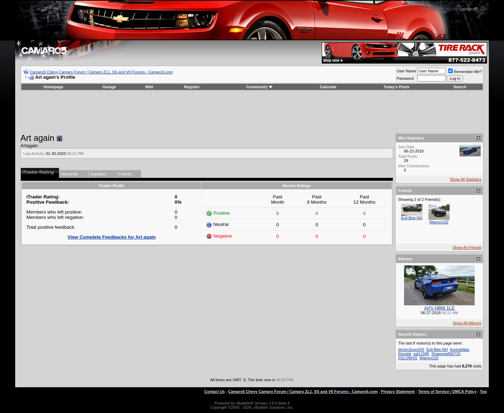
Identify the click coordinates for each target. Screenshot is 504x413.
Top (483, 391)
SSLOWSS (407, 358)
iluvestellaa (459, 349)
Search (460, 87)
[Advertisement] (252, 112)
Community (259, 87)
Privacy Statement (398, 391)
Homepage (53, 87)
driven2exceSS (411, 349)
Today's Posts (396, 87)
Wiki (149, 87)
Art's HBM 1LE (439, 308)
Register (192, 87)
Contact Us (214, 391)
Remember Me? (465, 72)
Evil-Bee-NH (411, 218)
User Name (406, 71)
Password (405, 78)
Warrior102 (439, 222)
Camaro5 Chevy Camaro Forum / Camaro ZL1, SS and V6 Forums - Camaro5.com (101, 72)
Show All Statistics (465, 179)
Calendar (328, 87)
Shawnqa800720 (446, 354)
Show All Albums (467, 323)
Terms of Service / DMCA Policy (447, 391)
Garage (109, 87)
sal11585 (421, 354)
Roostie (404, 354)
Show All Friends (466, 247)
